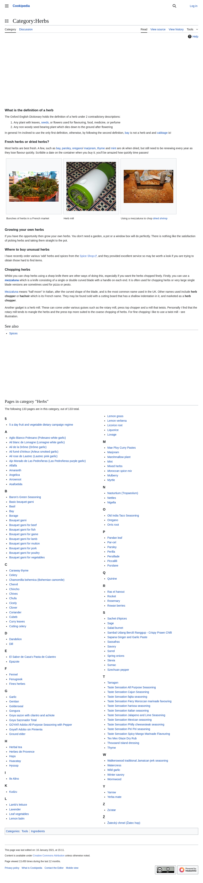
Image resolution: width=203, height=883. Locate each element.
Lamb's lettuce (18, 804)
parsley (66, 148)
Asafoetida (15, 484)
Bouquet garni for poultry (24, 552)
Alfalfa (13, 465)
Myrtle (111, 480)
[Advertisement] (101, 69)
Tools (25, 831)
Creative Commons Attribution (48, 855)
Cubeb (13, 616)
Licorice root (114, 425)
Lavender (15, 809)
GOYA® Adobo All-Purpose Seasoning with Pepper (40, 724)
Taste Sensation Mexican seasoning (129, 719)
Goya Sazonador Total (22, 720)
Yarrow (111, 792)
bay (127, 132)
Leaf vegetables (19, 814)
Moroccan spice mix (119, 470)
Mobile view (72, 868)
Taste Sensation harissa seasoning (128, 705)
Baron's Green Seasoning (25, 497)
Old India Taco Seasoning (123, 515)
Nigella (111, 502)
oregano (77, 148)
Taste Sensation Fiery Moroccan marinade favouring (139, 701)
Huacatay (15, 761)
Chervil (13, 584)
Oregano (112, 520)
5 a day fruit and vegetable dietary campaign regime (41, 424)
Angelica (14, 474)
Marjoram (113, 452)
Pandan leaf (114, 537)
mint (113, 148)
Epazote (14, 661)
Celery (13, 575)
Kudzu (13, 791)
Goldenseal (16, 706)
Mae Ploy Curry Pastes (121, 447)
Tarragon (112, 682)
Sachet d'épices (117, 618)
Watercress (114, 765)
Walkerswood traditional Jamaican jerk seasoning (137, 760)
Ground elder (17, 734)
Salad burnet (115, 627)
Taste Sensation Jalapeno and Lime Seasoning (136, 715)
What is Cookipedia (32, 868)
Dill (11, 643)
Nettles (111, 497)
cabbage (162, 132)
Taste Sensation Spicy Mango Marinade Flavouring (138, 733)
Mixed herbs (114, 466)
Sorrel (111, 651)
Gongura (14, 710)
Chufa (12, 598)
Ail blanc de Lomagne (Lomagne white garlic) (37, 442)
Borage (13, 515)
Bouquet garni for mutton (24, 543)
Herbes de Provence (21, 751)
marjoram (90, 148)
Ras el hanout (115, 591)
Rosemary (113, 600)
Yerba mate (114, 796)
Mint (109, 461)
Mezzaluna (11, 291)
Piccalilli (112, 561)
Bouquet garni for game (23, 534)
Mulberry (112, 475)
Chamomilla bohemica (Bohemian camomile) (36, 579)
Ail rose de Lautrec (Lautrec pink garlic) (33, 456)
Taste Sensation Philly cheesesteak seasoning (135, 724)
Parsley (112, 547)
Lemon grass (115, 416)
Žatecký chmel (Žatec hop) (123, 822)
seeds (45, 122)
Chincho (14, 589)
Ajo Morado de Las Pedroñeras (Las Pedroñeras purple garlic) (47, 461)
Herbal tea (15, 747)
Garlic (12, 696)
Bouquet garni (17, 520)
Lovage (111, 434)
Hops (12, 756)
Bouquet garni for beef (23, 525)
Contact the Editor (54, 868)
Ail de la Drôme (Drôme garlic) (27, 447)
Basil (12, 506)
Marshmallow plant (118, 457)
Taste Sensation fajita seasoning (127, 696)
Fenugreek (15, 679)
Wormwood (114, 779)
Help (192, 36)
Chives (13, 593)
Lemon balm (16, 818)
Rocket (111, 596)
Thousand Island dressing (123, 742)
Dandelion (15, 639)
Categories (12, 831)
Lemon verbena (116, 420)
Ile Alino (14, 778)
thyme (101, 148)
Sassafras (113, 641)
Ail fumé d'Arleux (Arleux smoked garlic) (33, 451)
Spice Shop (87, 256)
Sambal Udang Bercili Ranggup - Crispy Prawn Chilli (139, 632)
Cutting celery (17, 626)
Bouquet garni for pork (23, 548)
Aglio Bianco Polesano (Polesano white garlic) (37, 437)
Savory (111, 646)
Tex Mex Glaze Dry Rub (122, 738)
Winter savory (115, 774)
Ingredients (38, 831)
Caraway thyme (18, 570)
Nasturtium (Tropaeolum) (122, 493)
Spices (13, 333)
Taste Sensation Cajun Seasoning (128, 692)
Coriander (15, 612)
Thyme (111, 747)
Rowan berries (116, 605)
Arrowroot (15, 479)
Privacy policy (12, 868)
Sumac (111, 665)
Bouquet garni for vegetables (27, 557)
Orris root (113, 524)
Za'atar (111, 810)
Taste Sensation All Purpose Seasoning (131, 687)
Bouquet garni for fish (22, 529)
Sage (110, 623)
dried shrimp (160, 218)
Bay (11, 511)
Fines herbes (17, 683)
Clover (13, 607)
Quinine (112, 578)
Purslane (112, 565)
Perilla (111, 551)
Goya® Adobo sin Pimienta (25, 729)
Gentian (14, 701)
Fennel (13, 674)
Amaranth (15, 470)
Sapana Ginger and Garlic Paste (127, 637)
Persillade (113, 556)
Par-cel (111, 542)
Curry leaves (17, 621)
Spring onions (115, 655)
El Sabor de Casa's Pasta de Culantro (32, 656)
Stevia (111, 660)
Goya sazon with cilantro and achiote (32, 715)
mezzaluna (12, 280)
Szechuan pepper (118, 669)
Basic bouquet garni (21, 501)
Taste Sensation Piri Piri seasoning (128, 729)
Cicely (13, 603)
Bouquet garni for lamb (23, 539)
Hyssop (13, 765)
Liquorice (113, 430)
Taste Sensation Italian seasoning (128, 710)
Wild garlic (113, 769)
